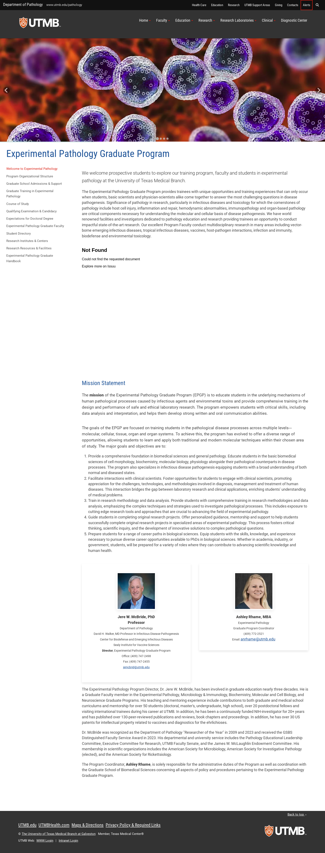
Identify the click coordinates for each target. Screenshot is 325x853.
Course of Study (17, 204)
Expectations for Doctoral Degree (29, 219)
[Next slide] (318, 90)
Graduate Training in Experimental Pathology (29, 193)
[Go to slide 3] (164, 139)
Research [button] (206, 20)
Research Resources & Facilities (29, 248)
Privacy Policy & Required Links (133, 825)
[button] (317, 5)
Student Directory (18, 233)
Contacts (292, 5)
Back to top (297, 814)
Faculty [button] (163, 20)
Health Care (199, 5)
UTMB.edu (27, 825)
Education (217, 5)
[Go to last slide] (6, 90)
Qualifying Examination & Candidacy (31, 211)
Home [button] (145, 20)
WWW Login (44, 840)
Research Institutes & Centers (27, 241)
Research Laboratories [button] (238, 20)
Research (234, 5)
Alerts (306, 5)
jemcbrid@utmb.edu (136, 667)
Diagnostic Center (294, 20)
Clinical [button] (269, 20)
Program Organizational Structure (29, 176)
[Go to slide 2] (161, 139)
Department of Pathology (23, 4)
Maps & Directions (88, 825)
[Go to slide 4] (167, 139)
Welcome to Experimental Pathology (31, 169)
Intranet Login (68, 840)
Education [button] (184, 20)
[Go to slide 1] (157, 138)
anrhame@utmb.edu (258, 639)
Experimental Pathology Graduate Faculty (35, 226)
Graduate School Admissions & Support (34, 184)
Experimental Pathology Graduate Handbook (29, 258)
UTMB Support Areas (257, 5)
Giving (278, 5)
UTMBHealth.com (54, 825)
